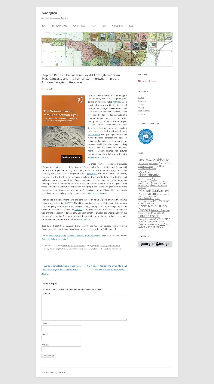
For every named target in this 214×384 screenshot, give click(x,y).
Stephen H (72, 235)
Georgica (49, 13)
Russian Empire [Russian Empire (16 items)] (160, 210)
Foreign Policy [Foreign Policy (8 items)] (143, 183)
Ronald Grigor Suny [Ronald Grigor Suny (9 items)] (146, 203)
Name (45, 323)
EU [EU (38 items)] (154, 178)
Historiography (55, 249)
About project (79, 26)
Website (45, 344)
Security (141, 114)
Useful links (117, 26)
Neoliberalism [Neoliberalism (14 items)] (146, 198)
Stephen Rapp (75, 249)
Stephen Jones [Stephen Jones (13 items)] (151, 221)
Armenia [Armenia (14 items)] (143, 163)
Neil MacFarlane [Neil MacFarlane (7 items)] (150, 196)
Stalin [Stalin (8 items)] (140, 221)
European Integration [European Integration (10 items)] (147, 181)
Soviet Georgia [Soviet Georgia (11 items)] (145, 219)
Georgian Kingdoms (103, 245)
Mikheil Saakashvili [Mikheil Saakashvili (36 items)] (154, 190)
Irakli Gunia (116, 249)
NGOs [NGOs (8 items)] (157, 199)
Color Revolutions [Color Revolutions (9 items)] (145, 166)
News (104, 26)
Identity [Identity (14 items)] (154, 185)
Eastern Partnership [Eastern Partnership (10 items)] (147, 168)
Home (43, 26)
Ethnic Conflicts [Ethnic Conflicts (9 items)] (144, 179)
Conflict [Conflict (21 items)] (159, 166)
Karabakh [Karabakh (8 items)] (163, 185)
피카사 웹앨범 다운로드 (98, 157)
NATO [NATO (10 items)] (141, 196)
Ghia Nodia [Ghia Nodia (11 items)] (143, 185)
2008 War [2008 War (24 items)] (145, 160)
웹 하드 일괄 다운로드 (97, 193)
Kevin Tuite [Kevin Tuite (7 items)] (142, 188)
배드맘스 (90, 229)
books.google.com (57, 235)
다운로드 (117, 102)
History (82, 245)
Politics (141, 97)
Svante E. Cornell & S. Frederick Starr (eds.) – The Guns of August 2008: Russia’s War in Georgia (62, 270)
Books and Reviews (70, 245)
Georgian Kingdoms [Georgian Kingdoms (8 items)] (158, 183)
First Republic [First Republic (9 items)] (163, 181)
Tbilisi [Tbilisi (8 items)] (161, 221)
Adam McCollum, (54, 239)
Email (44, 334)
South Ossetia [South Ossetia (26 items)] (149, 215)
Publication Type (59, 26)
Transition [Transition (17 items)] (145, 224)
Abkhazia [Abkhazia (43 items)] (161, 160)
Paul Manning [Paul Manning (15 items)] (161, 201)
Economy (142, 101)
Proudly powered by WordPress (53, 372)
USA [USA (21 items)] (162, 224)
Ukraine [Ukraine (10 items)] (155, 224)
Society (141, 104)
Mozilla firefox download (88, 235)
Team (94, 26)
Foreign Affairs (144, 111)
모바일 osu (92, 173)
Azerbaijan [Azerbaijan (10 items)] (153, 163)
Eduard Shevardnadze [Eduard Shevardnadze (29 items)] (149, 173)
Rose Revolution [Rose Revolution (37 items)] (152, 205)
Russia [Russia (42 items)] (144, 209)
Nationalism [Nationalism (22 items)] (147, 194)
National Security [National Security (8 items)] (163, 194)
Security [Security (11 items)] (142, 213)
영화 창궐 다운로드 (82, 219)
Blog (131, 26)
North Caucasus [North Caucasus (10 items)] (145, 201)
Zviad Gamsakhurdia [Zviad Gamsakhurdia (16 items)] (151, 226)
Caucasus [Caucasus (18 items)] (164, 163)
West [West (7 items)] (167, 225)
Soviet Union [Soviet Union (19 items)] (161, 219)
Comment (45, 293)
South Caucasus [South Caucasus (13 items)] (155, 212)
